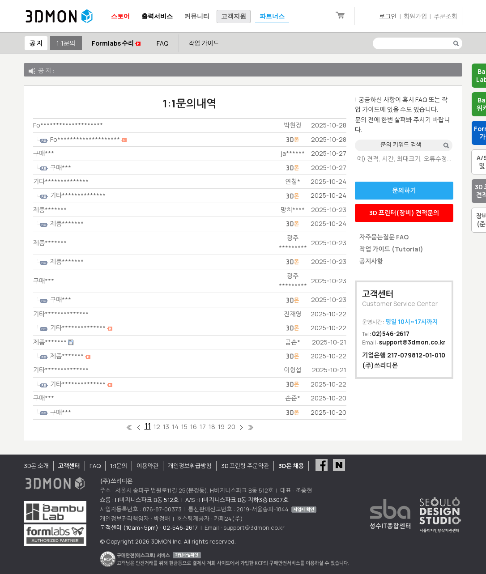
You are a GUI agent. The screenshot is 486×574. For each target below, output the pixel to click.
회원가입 (415, 16)
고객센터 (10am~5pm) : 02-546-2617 (149, 527)
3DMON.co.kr (59, 17)
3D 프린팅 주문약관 (245, 466)
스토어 (120, 16)
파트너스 (272, 16)
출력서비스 (157, 16)
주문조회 (445, 16)
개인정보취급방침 (190, 466)
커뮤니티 (196, 16)
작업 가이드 (203, 43)
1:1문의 (65, 43)
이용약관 (147, 466)
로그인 (387, 16)
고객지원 (233, 16)
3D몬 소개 (36, 466)
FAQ (162, 43)
